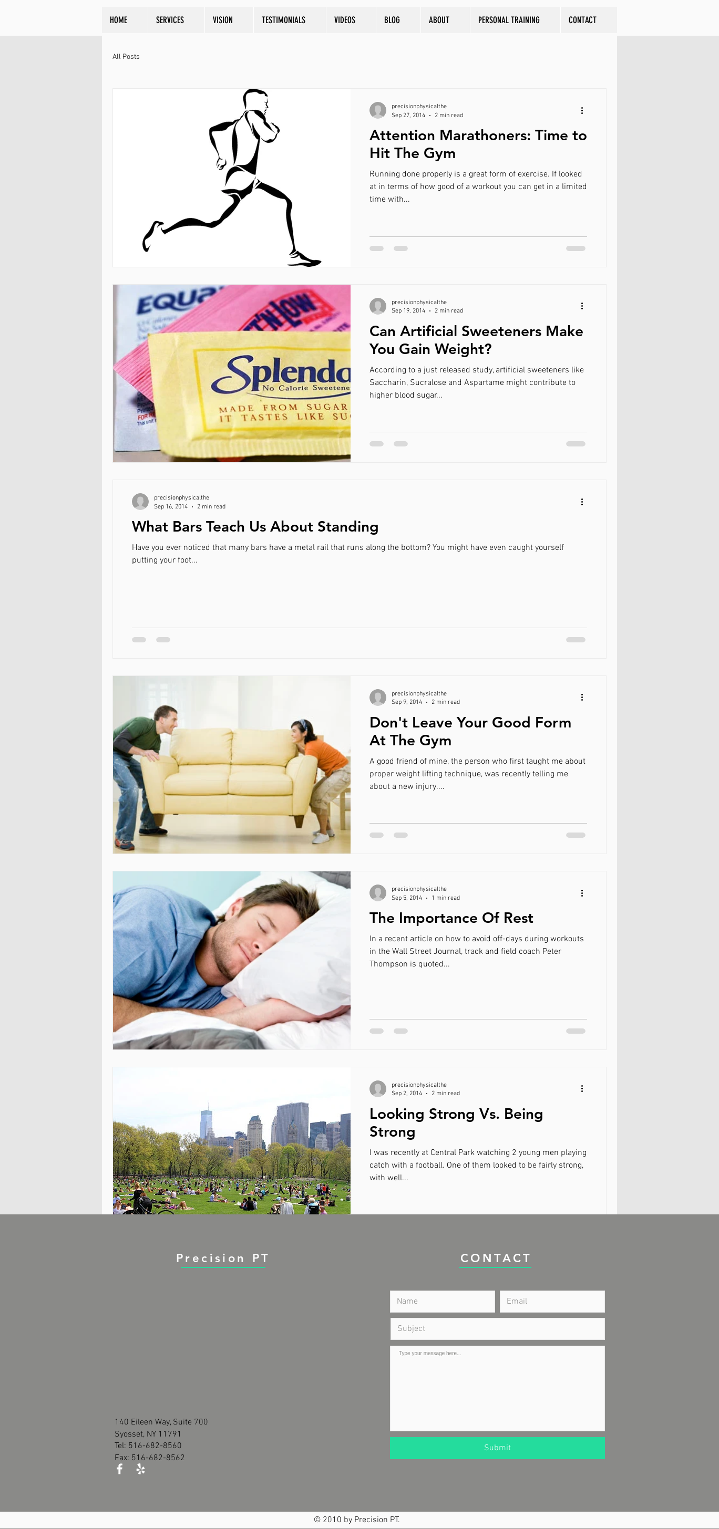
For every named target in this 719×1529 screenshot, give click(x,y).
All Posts (126, 57)
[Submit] (497, 1448)
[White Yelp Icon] (140, 1469)
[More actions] (585, 110)
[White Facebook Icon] (119, 1469)
